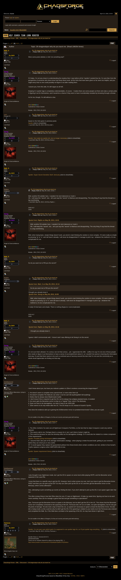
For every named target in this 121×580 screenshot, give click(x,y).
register (16, 17)
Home (6, 36)
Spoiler (30, 123)
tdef (5, 114)
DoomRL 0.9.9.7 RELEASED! (18, 30)
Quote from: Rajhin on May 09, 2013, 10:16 (44, 327)
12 (21, 43)
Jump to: (93, 567)
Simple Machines (68, 573)
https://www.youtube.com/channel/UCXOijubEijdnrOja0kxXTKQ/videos (48, 542)
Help (11, 36)
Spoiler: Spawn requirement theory (40, 451)
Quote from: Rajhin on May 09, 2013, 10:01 (44, 220)
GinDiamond (8, 382)
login (11, 17)
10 (18, 43)
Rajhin (6, 189)
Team (23, 36)
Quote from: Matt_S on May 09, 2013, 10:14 (44, 284)
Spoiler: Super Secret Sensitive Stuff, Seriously (44, 175)
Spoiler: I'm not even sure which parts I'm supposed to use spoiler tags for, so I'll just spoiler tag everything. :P (65, 529)
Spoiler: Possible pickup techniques (40, 438)
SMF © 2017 (59, 573)
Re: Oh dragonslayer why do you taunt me (44, 50)
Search (17, 36)
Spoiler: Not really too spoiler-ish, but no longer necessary (47, 138)
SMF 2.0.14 (51, 573)
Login (29, 36)
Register (35, 36)
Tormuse (7, 523)
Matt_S (6, 50)
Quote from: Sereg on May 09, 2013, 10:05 (44, 294)
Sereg (6, 72)
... (10, 43)
